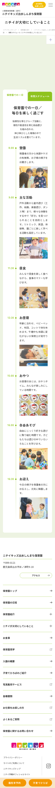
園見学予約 (15, 783)
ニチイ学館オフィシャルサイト (16, 774)
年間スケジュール (40, 96)
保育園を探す (25, 30)
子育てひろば (40, 783)
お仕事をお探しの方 (39, 4)
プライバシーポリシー (12, 757)
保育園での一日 (15, 95)
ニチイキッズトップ (9, 30)
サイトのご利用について (13, 763)
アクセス (36, 575)
